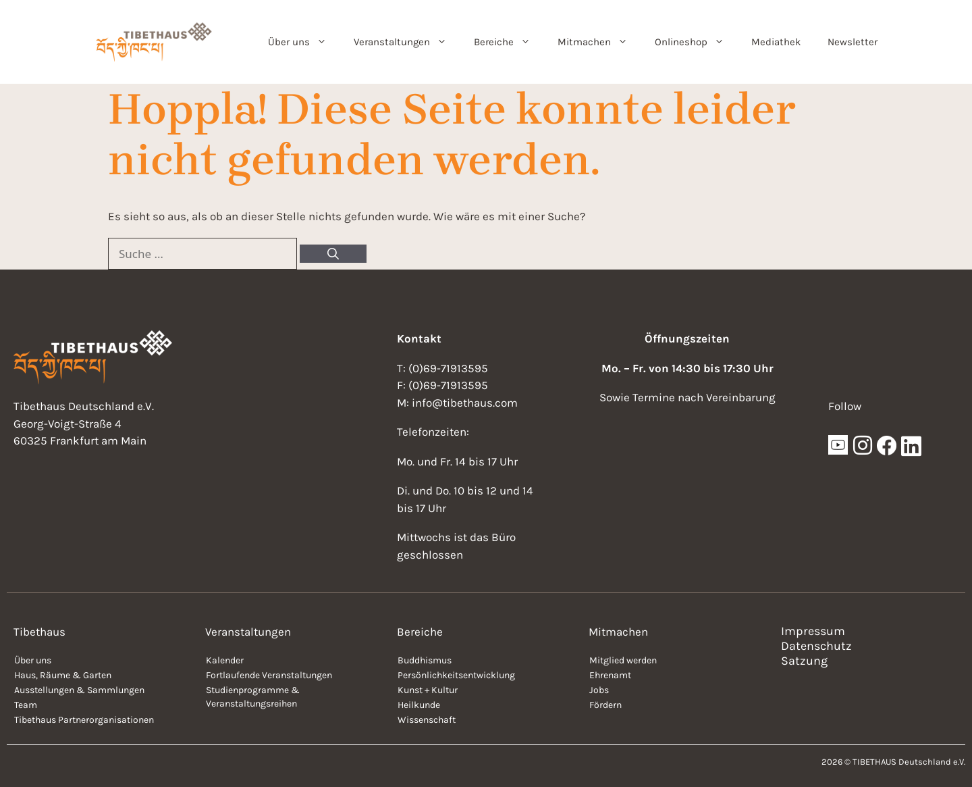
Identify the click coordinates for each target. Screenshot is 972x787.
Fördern (605, 705)
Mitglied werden (623, 660)
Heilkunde (419, 705)
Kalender (225, 660)
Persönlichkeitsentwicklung (456, 675)
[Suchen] (333, 254)
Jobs (599, 690)
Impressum (813, 631)
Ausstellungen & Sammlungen (79, 690)
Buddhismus (425, 660)
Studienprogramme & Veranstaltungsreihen (253, 696)
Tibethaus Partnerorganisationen (84, 720)
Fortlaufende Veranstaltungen (269, 675)
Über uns (304, 42)
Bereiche (509, 42)
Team (25, 705)
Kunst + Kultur (428, 690)
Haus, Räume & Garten (62, 675)
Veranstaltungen (407, 42)
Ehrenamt (610, 675)
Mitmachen (599, 42)
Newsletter (853, 42)
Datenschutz (816, 645)
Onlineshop (696, 42)
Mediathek (776, 42)
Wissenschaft (427, 720)
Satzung (804, 660)
